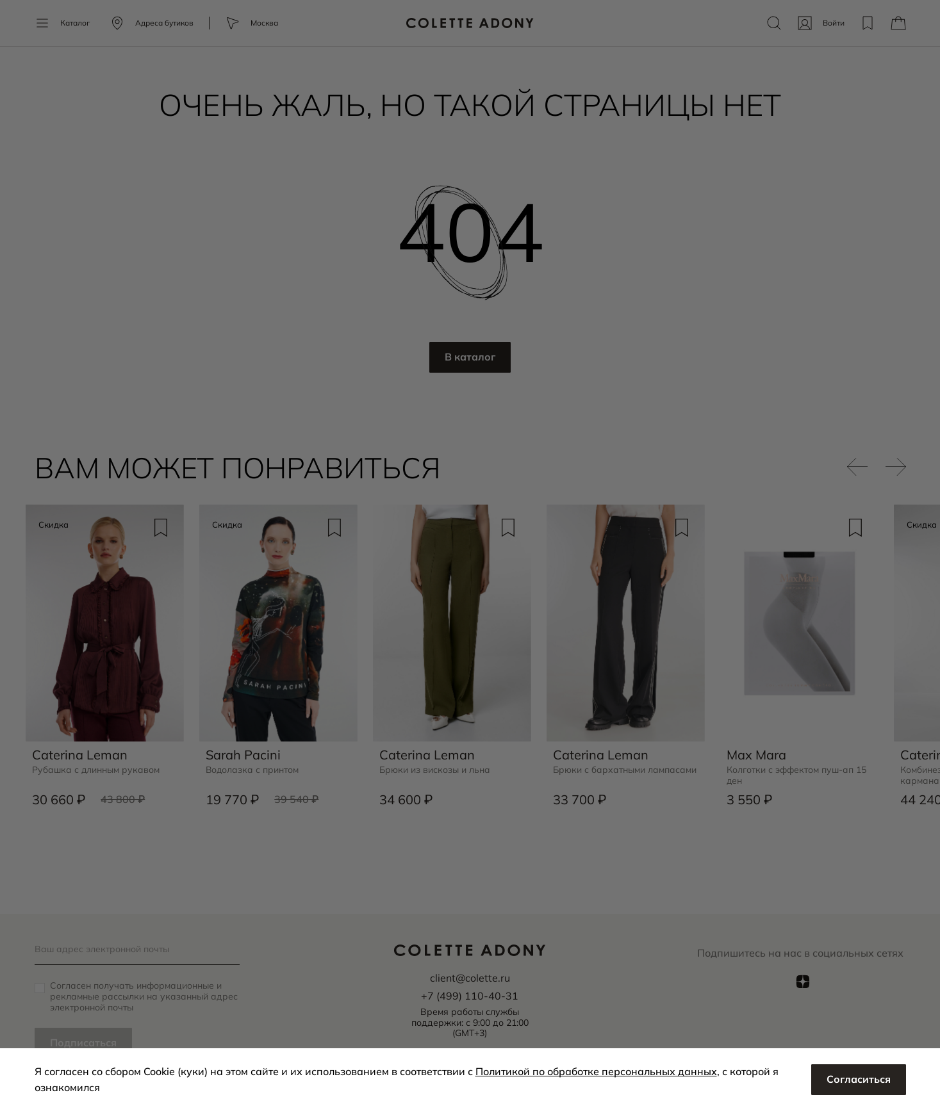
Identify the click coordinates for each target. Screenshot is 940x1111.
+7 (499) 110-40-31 (469, 995)
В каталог (470, 357)
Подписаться (83, 1043)
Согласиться (859, 1079)
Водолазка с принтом (253, 770)
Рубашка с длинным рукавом (96, 770)
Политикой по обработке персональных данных (596, 1071)
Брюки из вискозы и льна (434, 770)
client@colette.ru (469, 977)
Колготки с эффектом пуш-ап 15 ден (796, 775)
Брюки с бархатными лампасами (625, 770)
